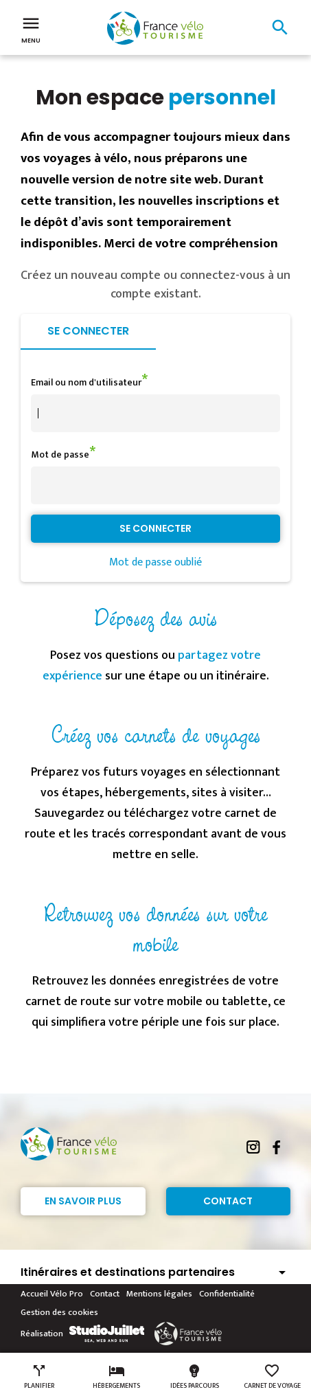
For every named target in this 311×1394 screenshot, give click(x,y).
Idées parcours (194, 1376)
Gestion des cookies (59, 1312)
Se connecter (88, 331)
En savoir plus (83, 1201)
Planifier (39, 1376)
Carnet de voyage (272, 1376)
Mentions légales (159, 1293)
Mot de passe (60, 454)
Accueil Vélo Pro (52, 1293)
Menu (31, 29)
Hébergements (116, 1376)
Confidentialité (227, 1293)
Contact (228, 1201)
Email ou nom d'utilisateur (86, 382)
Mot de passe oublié (155, 562)
